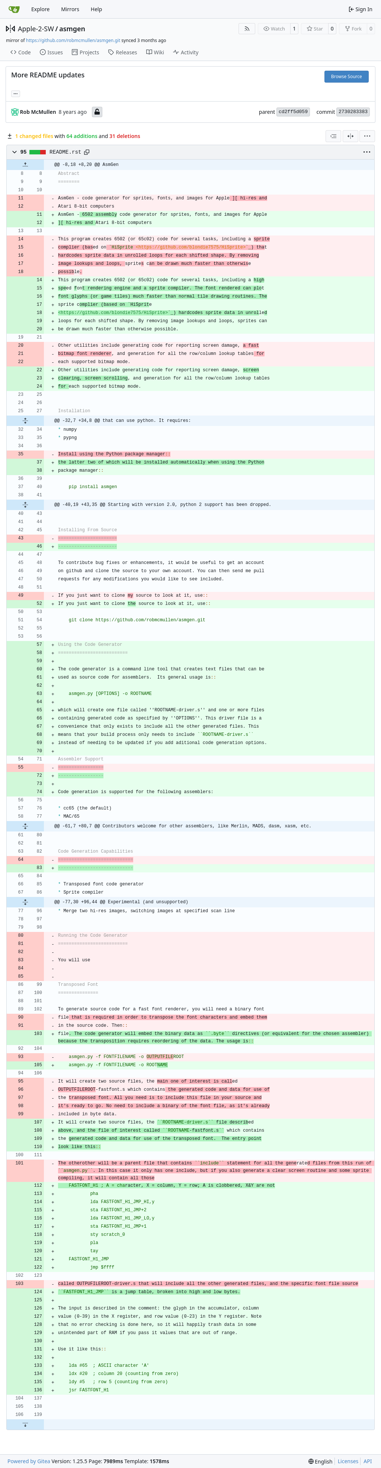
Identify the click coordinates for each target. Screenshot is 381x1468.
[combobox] (333, 136)
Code (20, 52)
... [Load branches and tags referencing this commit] (15, 93)
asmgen (72, 28)
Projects (85, 52)
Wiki (155, 52)
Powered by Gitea (28, 1461)
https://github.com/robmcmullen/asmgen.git (73, 40)
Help (96, 9)
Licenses (348, 1461)
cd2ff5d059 (293, 112)
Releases (122, 52)
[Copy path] (86, 152)
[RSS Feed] (247, 28)
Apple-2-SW (36, 28)
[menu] (367, 136)
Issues (51, 52)
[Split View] (350, 136)
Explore (40, 9)
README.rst (65, 152)
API (368, 1461)
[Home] (14, 9)
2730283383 (353, 112)
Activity (185, 52)
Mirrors (70, 9)
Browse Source (346, 76)
